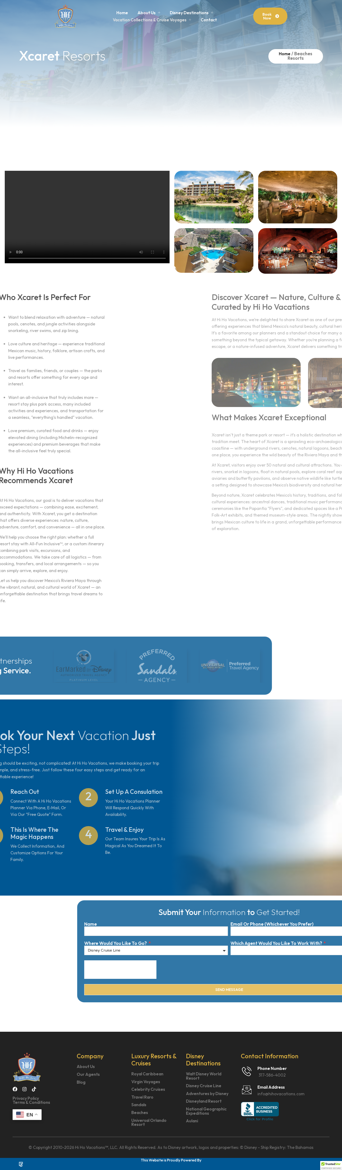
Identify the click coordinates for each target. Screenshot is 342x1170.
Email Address (271, 1087)
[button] (331, 1165)
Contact (209, 20)
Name (273, 924)
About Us (149, 12)
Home (122, 12)
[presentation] (303, 969)
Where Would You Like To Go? (299, 943)
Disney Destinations (191, 12)
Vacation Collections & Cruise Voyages (152, 20)
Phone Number (272, 1068)
